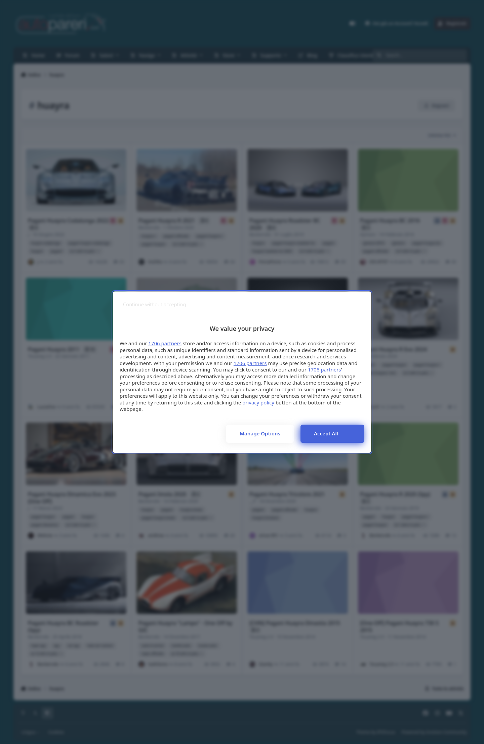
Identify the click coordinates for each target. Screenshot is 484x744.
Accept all (326, 433)
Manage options (260, 433)
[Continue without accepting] (154, 304)
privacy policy (258, 402)
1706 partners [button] (165, 343)
